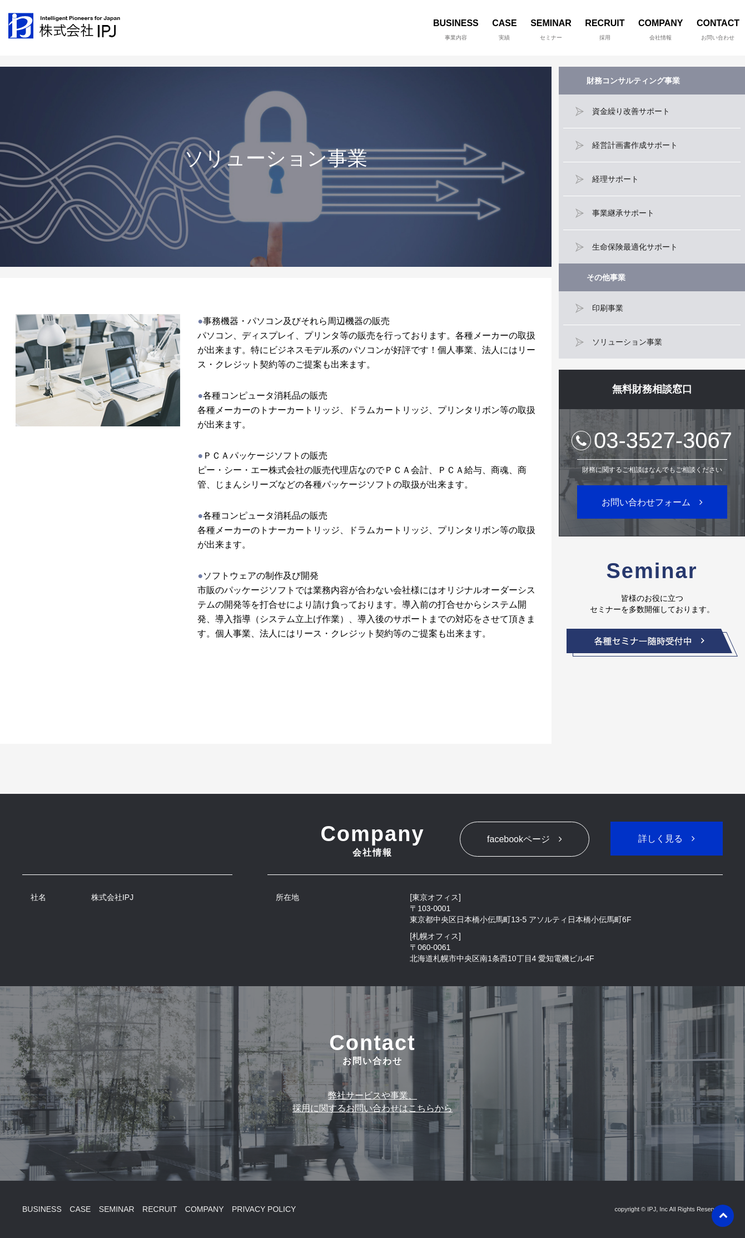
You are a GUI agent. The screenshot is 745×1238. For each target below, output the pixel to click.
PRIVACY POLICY (264, 1209)
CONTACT (718, 29)
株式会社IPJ (67, 27)
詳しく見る (660, 838)
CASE (504, 29)
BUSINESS (456, 29)
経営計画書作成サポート (635, 145)
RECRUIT (604, 29)
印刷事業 (607, 308)
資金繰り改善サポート (631, 111)
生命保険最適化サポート (635, 246)
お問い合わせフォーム (646, 502)
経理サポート (615, 179)
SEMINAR (551, 29)
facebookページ (518, 839)
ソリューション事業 (627, 341)
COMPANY (660, 29)
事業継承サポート (623, 212)
